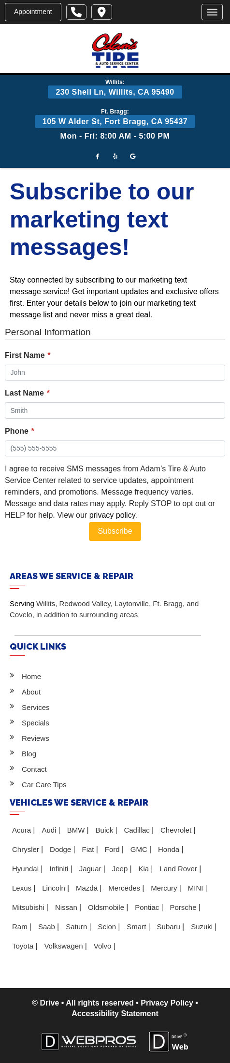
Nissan (67, 907)
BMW (77, 830)
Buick (105, 830)
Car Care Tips (44, 784)
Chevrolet (176, 830)
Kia (145, 869)
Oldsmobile (107, 907)
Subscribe (115, 531)
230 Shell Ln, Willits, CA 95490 (115, 92)
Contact (34, 769)
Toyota (23, 946)
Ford (113, 849)
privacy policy (112, 515)
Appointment (33, 11)
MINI (196, 888)
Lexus (22, 888)
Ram (20, 926)
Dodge (61, 849)
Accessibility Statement (115, 1013)
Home (31, 676)
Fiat (89, 849)
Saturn (77, 926)
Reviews (35, 738)
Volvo (104, 946)
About (31, 692)
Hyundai (26, 869)
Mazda (88, 888)
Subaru (170, 926)
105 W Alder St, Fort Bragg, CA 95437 (115, 121)
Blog (29, 754)
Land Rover (179, 869)
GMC (139, 849)
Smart (137, 926)
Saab (47, 926)
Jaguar (91, 869)
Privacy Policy (167, 1003)
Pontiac (148, 907)
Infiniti (59, 869)
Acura (22, 830)
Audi (50, 830)
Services (36, 707)
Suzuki (203, 926)
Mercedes (125, 888)
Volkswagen (64, 946)
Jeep (121, 869)
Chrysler (26, 849)
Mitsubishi (29, 907)
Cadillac (138, 830)
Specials (35, 723)
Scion (108, 926)
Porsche (184, 907)
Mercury (165, 888)
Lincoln (54, 888)
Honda (169, 849)
